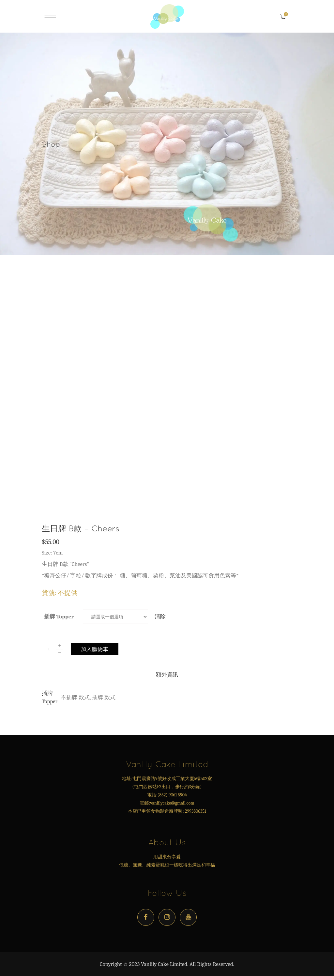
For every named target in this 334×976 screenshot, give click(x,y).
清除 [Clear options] (160, 617)
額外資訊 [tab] (167, 675)
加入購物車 (95, 649)
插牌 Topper (59, 617)
